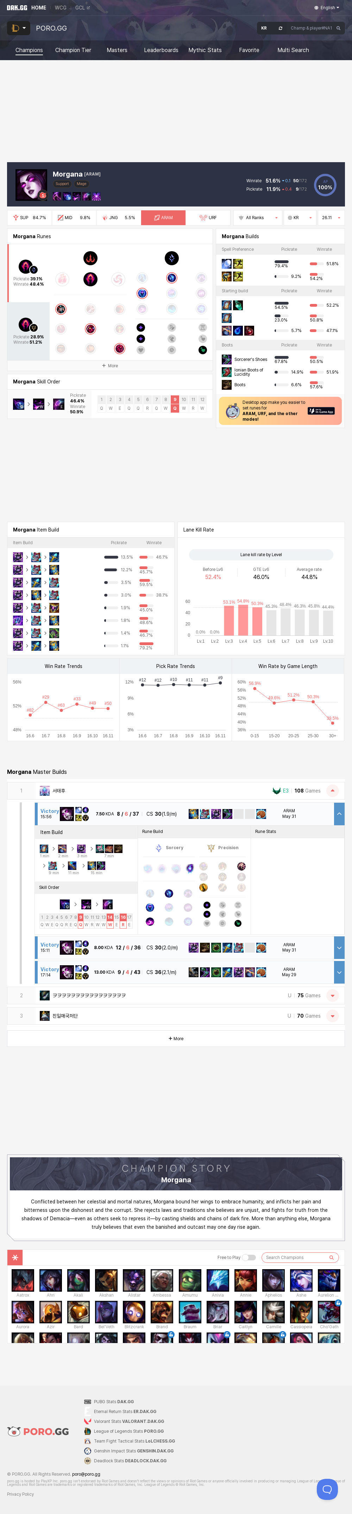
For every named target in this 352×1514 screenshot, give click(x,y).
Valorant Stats (129, 1421)
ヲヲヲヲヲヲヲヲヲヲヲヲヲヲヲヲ (89, 995)
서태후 (58, 790)
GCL (82, 7)
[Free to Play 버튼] (249, 1257)
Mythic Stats (205, 50)
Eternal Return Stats (125, 1412)
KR (300, 217)
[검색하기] (331, 1257)
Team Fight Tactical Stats (134, 1441)
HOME (38, 7)
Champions (29, 50)
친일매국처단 (65, 1015)
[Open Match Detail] (339, 947)
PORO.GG (51, 28)
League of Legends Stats (129, 1431)
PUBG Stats (114, 1402)
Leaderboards (161, 50)
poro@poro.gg (86, 1474)
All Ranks (258, 217)
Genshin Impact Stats (134, 1451)
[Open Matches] (332, 995)
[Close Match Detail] (339, 814)
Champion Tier (73, 50)
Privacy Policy (20, 1494)
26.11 (331, 217)
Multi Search (293, 50)
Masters (117, 50)
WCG (61, 7)
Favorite (249, 50)
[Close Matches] (332, 790)
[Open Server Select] (272, 28)
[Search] (338, 28)
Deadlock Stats (130, 1461)
